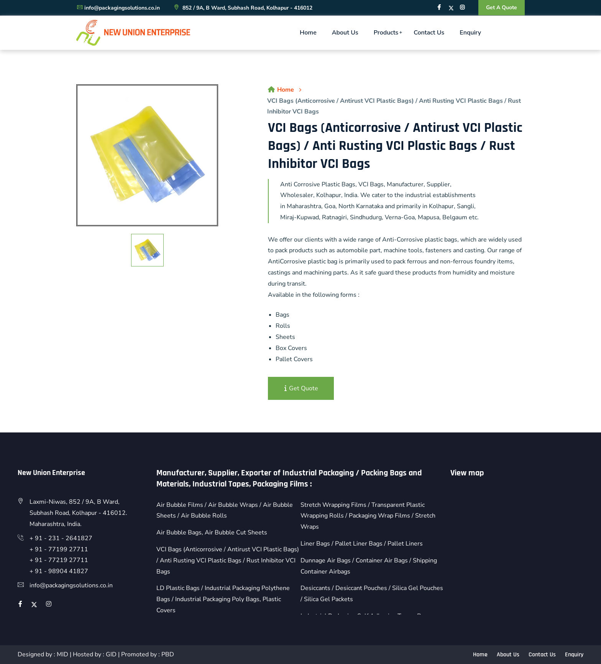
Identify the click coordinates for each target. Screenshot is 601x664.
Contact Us (429, 32)
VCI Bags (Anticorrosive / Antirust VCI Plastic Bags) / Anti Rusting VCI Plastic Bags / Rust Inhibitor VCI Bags (227, 560)
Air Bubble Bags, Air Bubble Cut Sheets (211, 532)
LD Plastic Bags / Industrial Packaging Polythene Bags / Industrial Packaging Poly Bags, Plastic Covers (223, 599)
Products (386, 32)
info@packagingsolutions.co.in (118, 8)
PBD (167, 654)
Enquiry (470, 32)
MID (62, 654)
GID (111, 654)
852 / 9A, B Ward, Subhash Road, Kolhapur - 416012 (242, 8)
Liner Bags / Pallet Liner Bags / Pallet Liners (361, 543)
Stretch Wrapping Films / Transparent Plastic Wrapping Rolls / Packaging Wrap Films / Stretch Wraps (367, 516)
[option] (147, 155)
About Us (345, 32)
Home (308, 32)
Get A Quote (501, 7)
